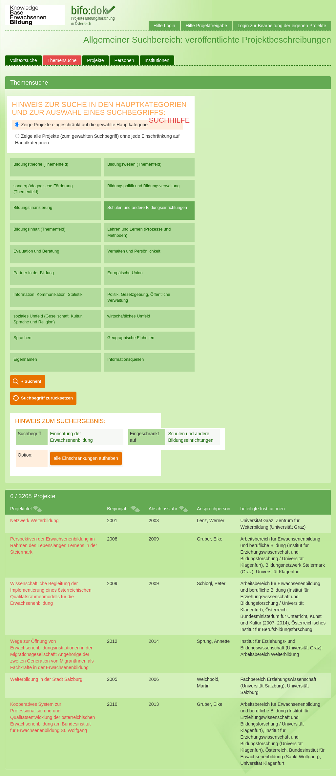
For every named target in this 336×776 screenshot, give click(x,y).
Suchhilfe (169, 120)
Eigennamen (25, 359)
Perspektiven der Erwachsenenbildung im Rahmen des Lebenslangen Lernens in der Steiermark (53, 545)
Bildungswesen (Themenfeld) (134, 164)
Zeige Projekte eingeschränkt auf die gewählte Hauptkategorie (81, 124)
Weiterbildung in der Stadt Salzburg (46, 679)
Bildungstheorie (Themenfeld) (40, 164)
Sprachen (22, 337)
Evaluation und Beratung (36, 251)
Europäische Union (125, 272)
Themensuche (62, 60)
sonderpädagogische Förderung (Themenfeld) (43, 188)
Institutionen (157, 60)
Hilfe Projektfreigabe (206, 25)
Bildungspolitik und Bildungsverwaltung (143, 185)
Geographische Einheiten (130, 337)
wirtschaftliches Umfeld (128, 316)
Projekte (95, 60)
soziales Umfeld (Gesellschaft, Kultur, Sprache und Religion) (48, 319)
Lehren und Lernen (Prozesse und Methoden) (139, 232)
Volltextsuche (23, 60)
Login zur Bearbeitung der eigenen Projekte (282, 25)
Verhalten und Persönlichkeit (133, 251)
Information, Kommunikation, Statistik (47, 294)
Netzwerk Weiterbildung (34, 520)
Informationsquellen (125, 359)
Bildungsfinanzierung (32, 207)
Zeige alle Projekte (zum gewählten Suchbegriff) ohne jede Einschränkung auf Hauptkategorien (97, 139)
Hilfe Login (164, 25)
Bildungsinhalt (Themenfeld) (39, 229)
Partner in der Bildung (33, 272)
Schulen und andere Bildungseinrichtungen (147, 207)
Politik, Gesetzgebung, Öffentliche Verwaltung (138, 297)
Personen (124, 60)
